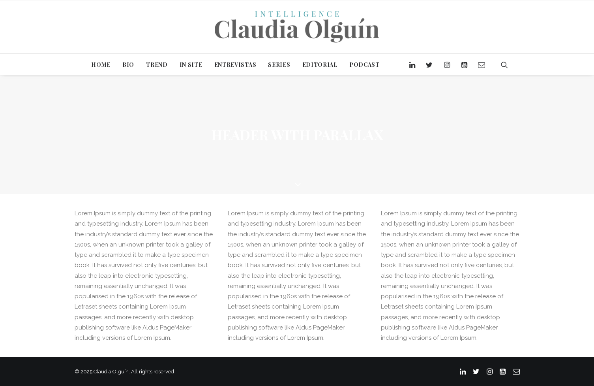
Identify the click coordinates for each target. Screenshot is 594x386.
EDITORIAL (319, 64)
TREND (157, 64)
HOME (101, 64)
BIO (128, 64)
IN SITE (191, 64)
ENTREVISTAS (235, 64)
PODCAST (364, 64)
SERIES (279, 64)
